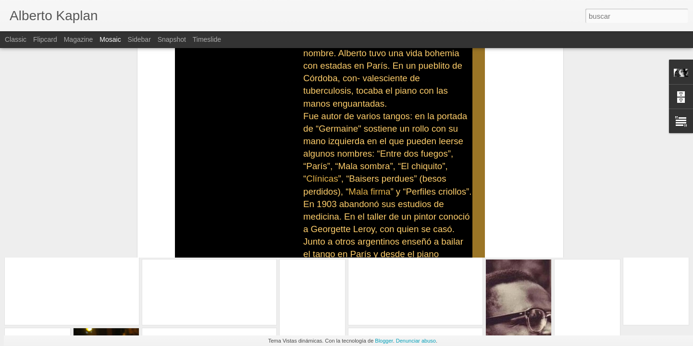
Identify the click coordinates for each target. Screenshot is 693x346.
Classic (15, 39)
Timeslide (207, 39)
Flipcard (45, 39)
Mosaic (110, 39)
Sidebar (139, 39)
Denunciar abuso (416, 341)
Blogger (384, 341)
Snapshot (172, 39)
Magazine (78, 39)
